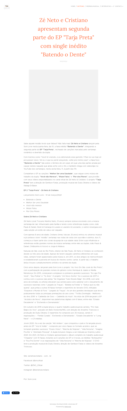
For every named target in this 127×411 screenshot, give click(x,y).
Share (6, 393)
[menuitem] (73, 6)
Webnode (67, 407)
